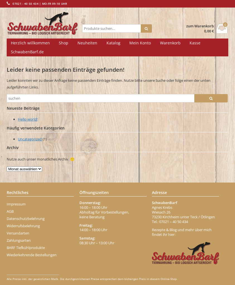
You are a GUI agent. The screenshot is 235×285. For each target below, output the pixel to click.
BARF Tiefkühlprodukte (26, 247)
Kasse (195, 42)
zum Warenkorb (200, 26)
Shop (63, 42)
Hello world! (28, 119)
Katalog (113, 42)
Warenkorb (170, 42)
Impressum (16, 204)
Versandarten (18, 233)
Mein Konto (140, 42)
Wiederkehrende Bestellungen (32, 254)
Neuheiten (87, 42)
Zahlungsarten (19, 240)
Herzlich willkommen (30, 42)
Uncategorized (30, 139)
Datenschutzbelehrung (26, 218)
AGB (10, 211)
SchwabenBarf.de (27, 51)
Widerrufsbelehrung (23, 225)
